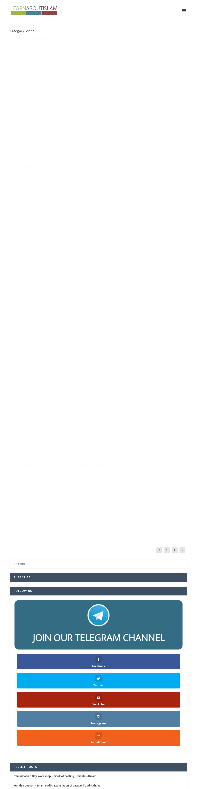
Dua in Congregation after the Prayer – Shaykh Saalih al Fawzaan (140, 101)
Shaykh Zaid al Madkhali (46, 176)
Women (64, 293)
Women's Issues (77, 293)
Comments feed (20, 754)
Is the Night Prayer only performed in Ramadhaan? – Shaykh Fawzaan (52, 332)
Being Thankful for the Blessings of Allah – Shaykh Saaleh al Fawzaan (52, 96)
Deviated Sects (112, 327)
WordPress (68, 784)
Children (75, 233)
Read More (22, 76)
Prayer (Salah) (59, 340)
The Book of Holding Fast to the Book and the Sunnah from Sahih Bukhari (61, 625)
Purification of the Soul (55, 112)
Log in (14, 735)
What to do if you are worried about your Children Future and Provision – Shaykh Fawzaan (52, 225)
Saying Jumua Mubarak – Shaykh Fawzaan (136, 155)
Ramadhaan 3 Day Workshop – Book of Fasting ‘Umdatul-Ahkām (55, 606)
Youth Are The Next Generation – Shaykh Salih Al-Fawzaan (142, 315)
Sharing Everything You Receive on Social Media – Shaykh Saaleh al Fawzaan (142, 45)
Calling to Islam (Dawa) (65, 53)
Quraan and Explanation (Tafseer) (40, 241)
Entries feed (17, 744)
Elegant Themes (35, 784)
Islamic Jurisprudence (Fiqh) (134, 165)
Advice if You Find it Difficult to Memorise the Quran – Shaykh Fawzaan (140, 212)
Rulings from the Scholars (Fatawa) (153, 169)
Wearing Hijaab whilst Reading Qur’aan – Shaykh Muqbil (141, 268)
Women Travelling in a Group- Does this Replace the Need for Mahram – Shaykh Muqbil (50, 284)
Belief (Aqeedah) (61, 233)
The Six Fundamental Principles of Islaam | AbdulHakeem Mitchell (56, 635)
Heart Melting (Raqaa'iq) (41, 108)
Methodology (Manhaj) (59, 172)
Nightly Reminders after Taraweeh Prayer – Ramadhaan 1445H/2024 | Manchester (65, 644)
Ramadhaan (74, 340)
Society (60, 57)
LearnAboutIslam (46, 57)
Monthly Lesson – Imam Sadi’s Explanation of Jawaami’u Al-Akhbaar (57, 616)
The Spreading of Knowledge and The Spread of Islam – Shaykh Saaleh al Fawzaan (50, 45)
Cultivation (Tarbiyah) (63, 104)
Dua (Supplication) (151, 109)
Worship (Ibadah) (40, 116)
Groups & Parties (138, 327)
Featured (29, 172)
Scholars (63, 241)
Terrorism (118, 331)
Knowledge (31, 57)
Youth (134, 331)
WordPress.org (19, 763)
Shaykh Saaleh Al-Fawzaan (156, 57)
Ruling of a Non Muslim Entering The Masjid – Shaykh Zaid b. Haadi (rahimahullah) (48, 160)
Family (168, 53)
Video (68, 57)
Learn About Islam (26, 53)
